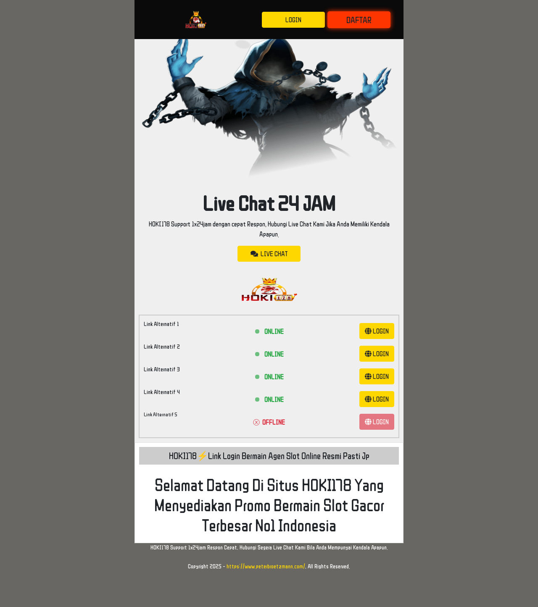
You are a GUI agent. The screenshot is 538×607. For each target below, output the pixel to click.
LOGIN (293, 19)
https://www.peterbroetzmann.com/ (266, 566)
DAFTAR (359, 20)
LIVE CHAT (269, 253)
